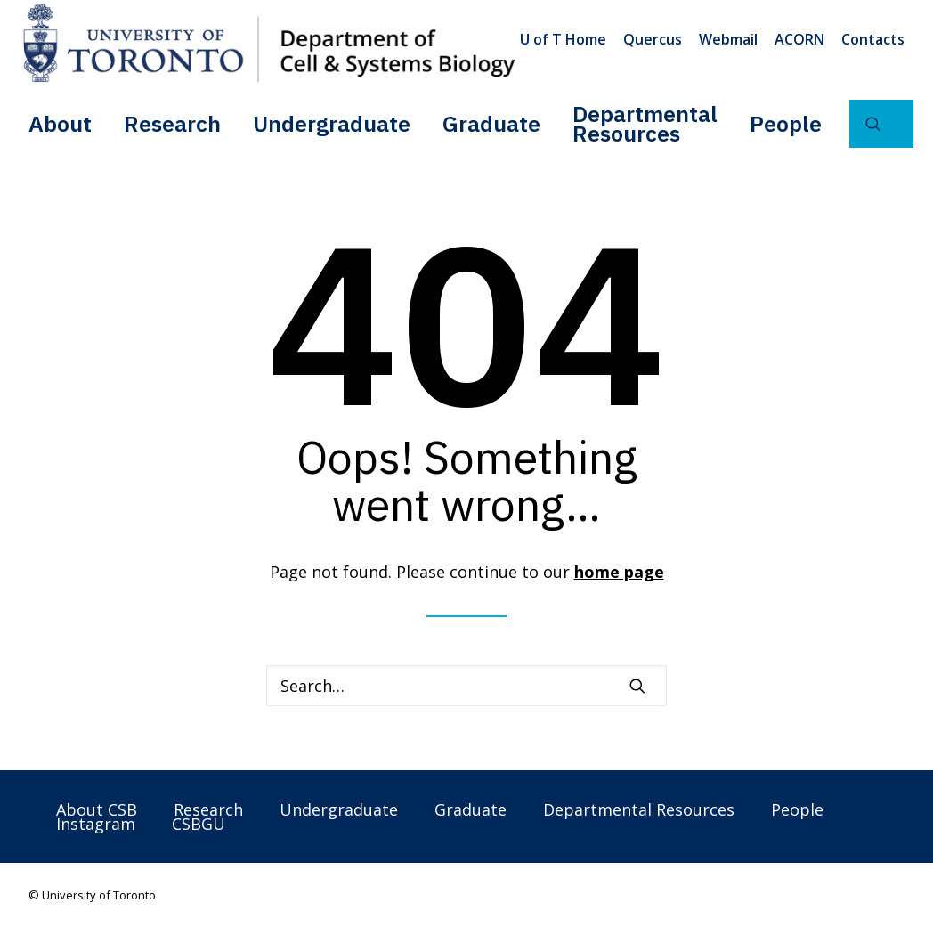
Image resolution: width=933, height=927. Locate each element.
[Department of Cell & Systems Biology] (269, 43)
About (60, 123)
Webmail (728, 39)
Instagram (95, 824)
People (786, 123)
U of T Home (563, 39)
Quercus (652, 39)
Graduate (491, 123)
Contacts (873, 39)
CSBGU (198, 824)
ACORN (799, 39)
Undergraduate (331, 123)
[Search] (466, 685)
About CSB (96, 809)
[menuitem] (566, 39)
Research (172, 123)
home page (619, 571)
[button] (881, 124)
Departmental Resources (645, 124)
